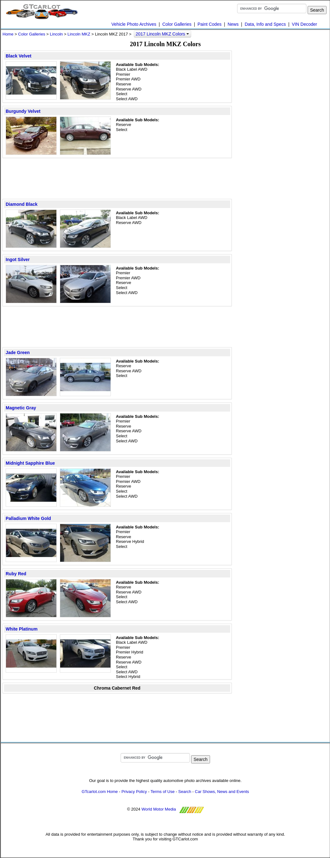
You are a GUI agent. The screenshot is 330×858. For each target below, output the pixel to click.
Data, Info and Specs (265, 24)
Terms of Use (163, 791)
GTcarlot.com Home (100, 791)
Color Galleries (176, 24)
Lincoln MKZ (78, 34)
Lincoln (56, 34)
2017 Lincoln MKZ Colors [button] (162, 33)
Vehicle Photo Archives (133, 24)
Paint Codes (209, 24)
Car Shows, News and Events (222, 791)
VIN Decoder (304, 24)
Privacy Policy (134, 791)
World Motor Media (158, 809)
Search (184, 791)
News (233, 24)
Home (8, 34)
